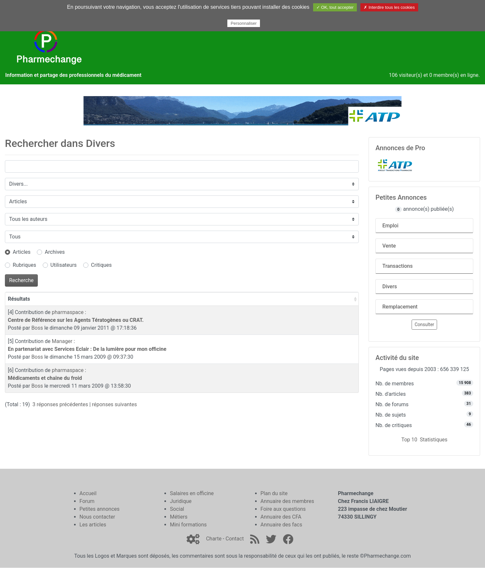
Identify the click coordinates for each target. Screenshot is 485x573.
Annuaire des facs (281, 525)
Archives (55, 252)
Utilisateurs (64, 265)
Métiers (179, 517)
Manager (62, 341)
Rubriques (24, 265)
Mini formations (188, 525)
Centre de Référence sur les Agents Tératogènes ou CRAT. (76, 320)
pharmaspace (67, 312)
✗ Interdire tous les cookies (389, 7)
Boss (37, 328)
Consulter (424, 324)
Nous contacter (97, 517)
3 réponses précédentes (60, 404)
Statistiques (433, 440)
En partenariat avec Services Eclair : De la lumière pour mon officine (87, 349)
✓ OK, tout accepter (335, 7)
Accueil (88, 493)
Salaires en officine (192, 493)
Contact (234, 539)
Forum (87, 501)
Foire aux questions (283, 509)
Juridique (180, 501)
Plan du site (274, 493)
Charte (213, 539)
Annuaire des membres (287, 501)
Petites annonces (100, 509)
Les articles (93, 525)
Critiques (101, 265)
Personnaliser (244, 23)
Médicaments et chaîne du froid (45, 378)
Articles (21, 252)
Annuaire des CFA (281, 517)
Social (177, 509)
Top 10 (409, 440)
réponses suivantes (114, 404)
